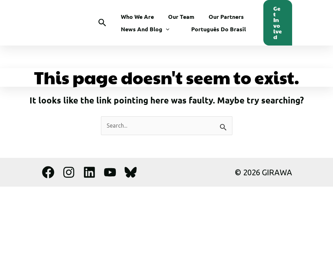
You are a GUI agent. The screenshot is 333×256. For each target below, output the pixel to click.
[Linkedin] (89, 172)
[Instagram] (68, 172)
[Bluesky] (130, 172)
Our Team (181, 16)
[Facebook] (48, 172)
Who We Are (137, 16)
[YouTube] (110, 172)
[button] (102, 23)
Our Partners (226, 16)
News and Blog (145, 29)
